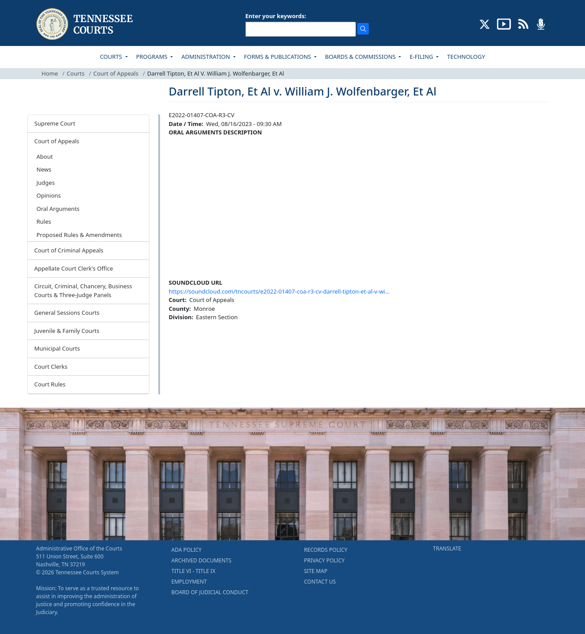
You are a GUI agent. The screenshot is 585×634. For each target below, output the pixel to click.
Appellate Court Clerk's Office (73, 268)
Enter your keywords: (275, 16)
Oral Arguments (58, 209)
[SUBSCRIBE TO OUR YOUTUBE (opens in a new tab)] (504, 23)
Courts (75, 73)
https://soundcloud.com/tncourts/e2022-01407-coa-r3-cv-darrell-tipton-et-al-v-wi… (279, 291)
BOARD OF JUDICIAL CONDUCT (210, 592)
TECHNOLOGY (466, 57)
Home (50, 73)
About (45, 156)
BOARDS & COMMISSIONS (361, 57)
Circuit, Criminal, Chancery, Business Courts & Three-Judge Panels (83, 290)
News (44, 169)
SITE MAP (316, 571)
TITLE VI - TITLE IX (193, 571)
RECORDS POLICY (326, 550)
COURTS (111, 57)
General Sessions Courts (67, 313)
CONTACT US (320, 581)
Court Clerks (51, 366)
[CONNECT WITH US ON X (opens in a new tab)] (484, 23)
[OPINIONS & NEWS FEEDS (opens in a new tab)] (523, 23)
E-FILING (422, 57)
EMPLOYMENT (189, 581)
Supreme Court (55, 123)
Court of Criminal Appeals (68, 250)
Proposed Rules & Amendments (79, 235)
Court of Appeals (115, 73)
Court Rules (50, 384)
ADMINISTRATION (206, 57)
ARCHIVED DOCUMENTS (202, 560)
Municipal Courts (57, 348)
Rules (44, 221)
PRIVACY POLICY (324, 560)
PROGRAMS (152, 57)
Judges (46, 183)
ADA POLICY (187, 550)
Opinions (49, 195)
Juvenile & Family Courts (66, 331)
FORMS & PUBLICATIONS (278, 57)
